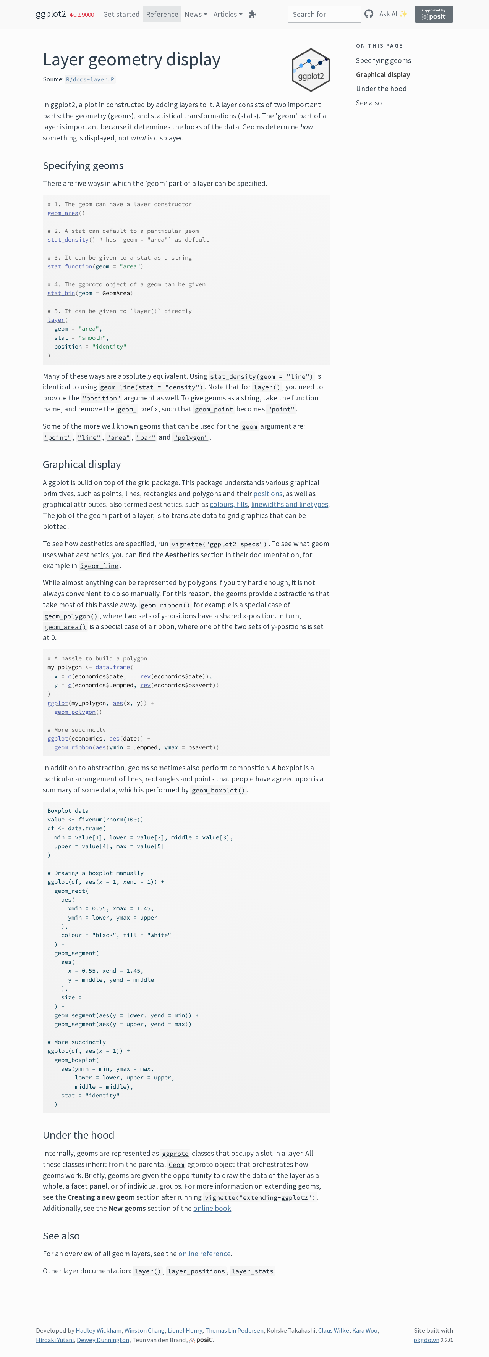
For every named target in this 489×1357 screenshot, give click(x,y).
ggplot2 (51, 13)
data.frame (113, 667)
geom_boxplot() (218, 790)
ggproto (175, 1153)
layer (56, 319)
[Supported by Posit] (434, 14)
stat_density (68, 239)
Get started (121, 14)
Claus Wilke (333, 1330)
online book (212, 1208)
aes (118, 703)
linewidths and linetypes (289, 504)
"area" (118, 437)
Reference (162, 14)
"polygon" (191, 437)
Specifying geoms (383, 60)
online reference (204, 1253)
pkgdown (426, 1340)
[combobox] (324, 14)
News (193, 14)
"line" (89, 437)
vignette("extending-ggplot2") (260, 1197)
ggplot (57, 703)
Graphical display (383, 74)
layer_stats (253, 1271)
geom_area (62, 212)
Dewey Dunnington (103, 1340)
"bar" (145, 437)
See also (369, 102)
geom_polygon (75, 711)
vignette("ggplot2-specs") (219, 544)
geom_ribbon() (165, 605)
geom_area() (65, 627)
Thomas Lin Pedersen (234, 1330)
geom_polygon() (71, 616)
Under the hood (381, 88)
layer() (267, 387)
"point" (57, 437)
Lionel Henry (185, 1330)
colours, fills (229, 504)
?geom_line (99, 566)
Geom (176, 1164)
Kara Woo (364, 1330)
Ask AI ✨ (393, 13)
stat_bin (61, 293)
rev (145, 676)
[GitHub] (368, 13)
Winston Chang (145, 1330)
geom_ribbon (73, 747)
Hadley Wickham (98, 1330)
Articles (225, 14)
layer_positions (196, 1271)
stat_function (69, 266)
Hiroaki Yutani (55, 1340)
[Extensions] (252, 14)
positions (267, 493)
